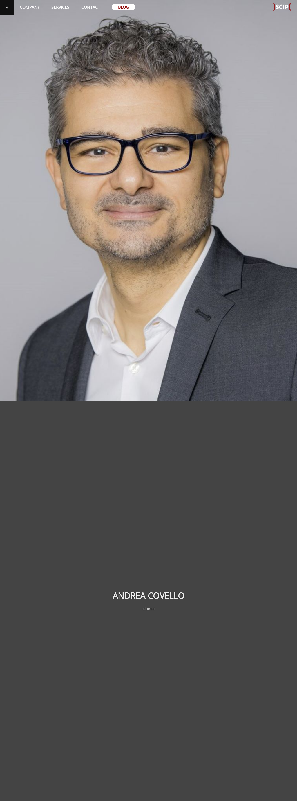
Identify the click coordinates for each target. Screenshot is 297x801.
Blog (123, 7)
